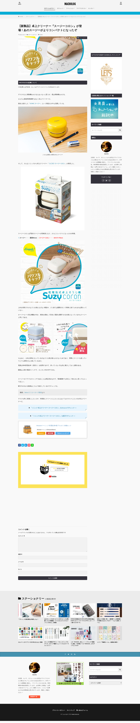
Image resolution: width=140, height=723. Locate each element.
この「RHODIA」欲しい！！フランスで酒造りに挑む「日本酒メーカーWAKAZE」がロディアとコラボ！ (83, 645)
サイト (20, 569)
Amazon (41, 433)
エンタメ (90, 8)
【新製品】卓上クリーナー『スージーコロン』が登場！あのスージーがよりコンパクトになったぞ (61, 16)
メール (21, 561)
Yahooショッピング (63, 433)
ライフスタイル (81, 8)
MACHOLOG (70, 4)
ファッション (70, 8)
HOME (21, 16)
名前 (20, 554)
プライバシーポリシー (57, 712)
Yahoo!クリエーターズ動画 (33, 392)
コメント (21, 536)
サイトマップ (70, 712)
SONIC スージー (35, 103)
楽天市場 (50, 433)
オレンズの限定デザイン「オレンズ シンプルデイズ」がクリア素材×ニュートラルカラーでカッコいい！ (56, 645)
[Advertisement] (35, 506)
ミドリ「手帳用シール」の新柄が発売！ (109, 643)
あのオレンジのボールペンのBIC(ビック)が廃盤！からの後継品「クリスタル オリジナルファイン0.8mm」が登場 (56, 621)
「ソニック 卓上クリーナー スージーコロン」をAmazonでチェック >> (53, 408)
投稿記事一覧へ (34, 698)
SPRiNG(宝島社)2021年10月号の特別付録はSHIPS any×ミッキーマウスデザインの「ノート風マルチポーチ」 (83, 621)
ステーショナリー (49, 8)
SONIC (41, 34)
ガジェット (60, 8)
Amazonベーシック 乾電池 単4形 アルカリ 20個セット (53, 425)
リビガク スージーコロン (57, 163)
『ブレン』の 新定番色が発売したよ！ (30, 619)
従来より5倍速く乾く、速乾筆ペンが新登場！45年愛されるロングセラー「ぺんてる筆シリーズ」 (109, 621)
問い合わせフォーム (83, 712)
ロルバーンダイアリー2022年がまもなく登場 (30, 644)
